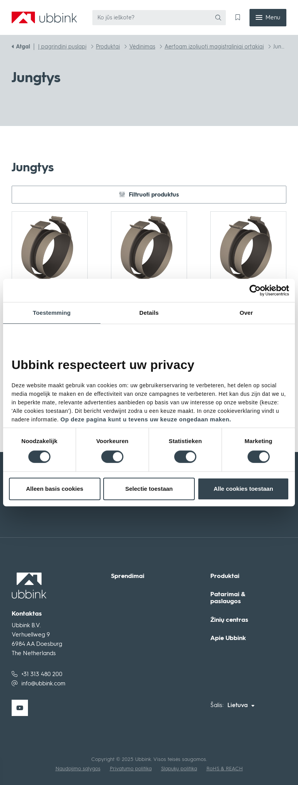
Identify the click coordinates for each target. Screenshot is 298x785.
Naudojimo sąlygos (77, 768)
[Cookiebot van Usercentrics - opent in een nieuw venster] (262, 290)
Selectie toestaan (149, 488)
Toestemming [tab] (52, 312)
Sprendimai (127, 576)
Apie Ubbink (228, 638)
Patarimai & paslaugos (227, 597)
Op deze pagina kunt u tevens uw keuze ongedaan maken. (146, 419)
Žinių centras (229, 619)
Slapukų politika (179, 768)
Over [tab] (246, 312)
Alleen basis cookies (54, 488)
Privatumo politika (131, 768)
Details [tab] (149, 312)
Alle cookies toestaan (243, 488)
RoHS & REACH (224, 768)
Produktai (224, 576)
